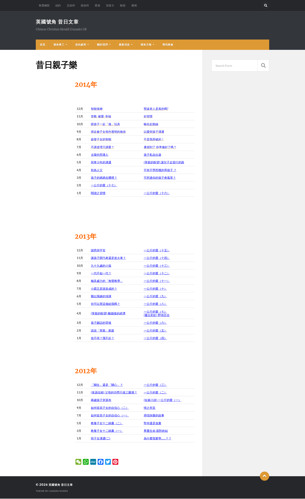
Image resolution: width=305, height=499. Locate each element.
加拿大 (110, 5)
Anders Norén (59, 491)
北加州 (71, 5)
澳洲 (134, 5)
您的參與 (80, 45)
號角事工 (58, 45)
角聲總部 (44, 5)
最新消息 (124, 45)
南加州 (85, 5)
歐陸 (122, 5)
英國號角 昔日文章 (58, 22)
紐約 (58, 5)
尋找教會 (167, 45)
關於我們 (102, 45)
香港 (97, 5)
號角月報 (146, 45)
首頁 (42, 45)
